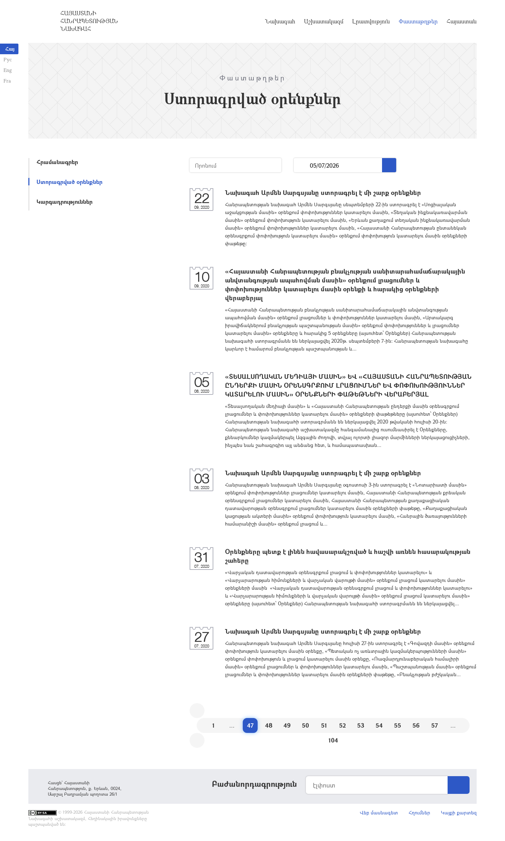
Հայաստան (462, 21)
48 (269, 725)
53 (360, 725)
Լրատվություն (371, 21)
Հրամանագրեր (57, 162)
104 (333, 740)
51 (324, 725)
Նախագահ (280, 21)
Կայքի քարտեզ (459, 812)
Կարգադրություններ (64, 201)
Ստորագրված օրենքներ (69, 181)
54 (379, 725)
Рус (8, 59)
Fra (7, 80)
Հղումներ (419, 812)
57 (434, 725)
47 (250, 725)
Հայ (10, 48)
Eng (8, 70)
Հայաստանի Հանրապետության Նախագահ (89, 21)
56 (416, 725)
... (301, 165)
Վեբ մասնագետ (379, 812)
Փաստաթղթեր (418, 21)
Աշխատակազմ (323, 21)
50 (305, 725)
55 (397, 725)
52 (342, 725)
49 (287, 725)
